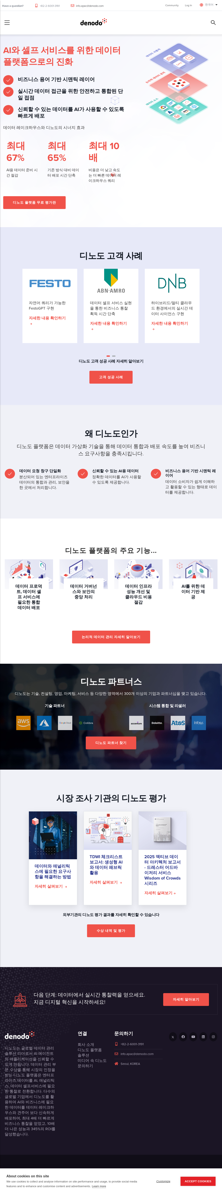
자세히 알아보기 (186, 999)
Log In (188, 5)
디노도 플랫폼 (90, 1050)
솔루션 (83, 1055)
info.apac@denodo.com (90, 6)
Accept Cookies (198, 1181)
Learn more (99, 1186)
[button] (108, 356)
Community (172, 5)
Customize (163, 1181)
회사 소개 (86, 1044)
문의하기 (85, 1066)
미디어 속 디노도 (92, 1060)
